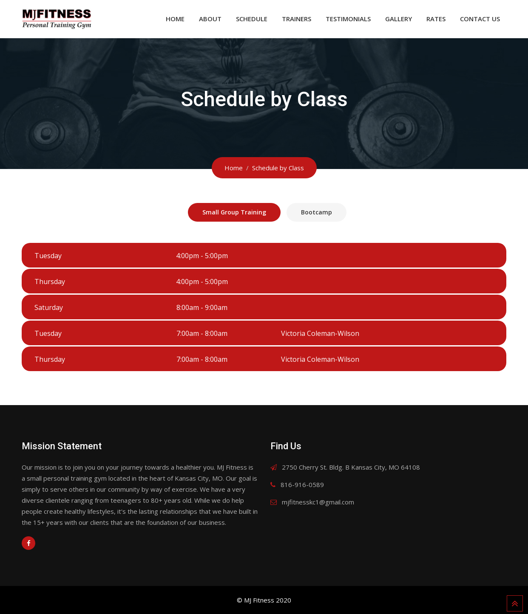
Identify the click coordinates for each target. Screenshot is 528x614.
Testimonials (348, 18)
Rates (436, 18)
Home (175, 18)
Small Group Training (234, 212)
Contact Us (480, 18)
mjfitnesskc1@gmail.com (318, 502)
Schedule (251, 18)
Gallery (398, 18)
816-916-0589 (302, 484)
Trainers (296, 18)
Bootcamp (316, 212)
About (210, 18)
